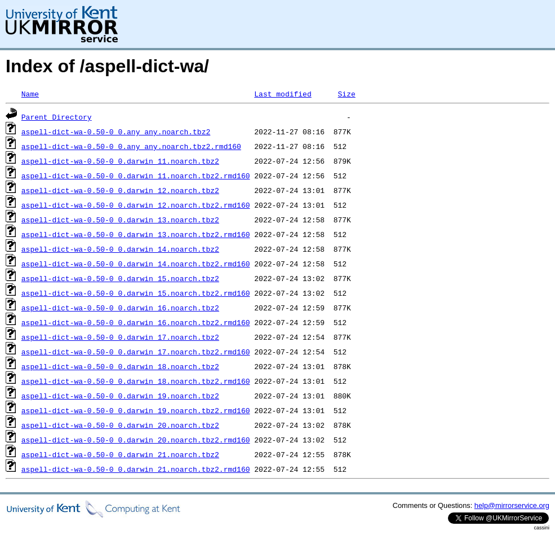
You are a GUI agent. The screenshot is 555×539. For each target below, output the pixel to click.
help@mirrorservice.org (511, 505)
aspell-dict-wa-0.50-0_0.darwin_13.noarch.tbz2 (120, 219)
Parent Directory (56, 117)
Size (346, 94)
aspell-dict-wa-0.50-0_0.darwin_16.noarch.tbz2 (120, 308)
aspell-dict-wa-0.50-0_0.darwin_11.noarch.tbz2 (120, 161)
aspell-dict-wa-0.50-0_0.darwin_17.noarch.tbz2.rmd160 (135, 352)
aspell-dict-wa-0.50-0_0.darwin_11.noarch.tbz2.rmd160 (135, 175)
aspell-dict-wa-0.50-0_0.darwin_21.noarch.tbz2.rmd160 (135, 469)
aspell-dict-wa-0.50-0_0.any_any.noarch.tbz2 (115, 131)
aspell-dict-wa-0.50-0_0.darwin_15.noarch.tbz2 (120, 278)
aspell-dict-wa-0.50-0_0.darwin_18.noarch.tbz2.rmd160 (135, 381)
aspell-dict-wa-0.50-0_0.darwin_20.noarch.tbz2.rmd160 (135, 440)
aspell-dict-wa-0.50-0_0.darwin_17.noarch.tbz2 (120, 337)
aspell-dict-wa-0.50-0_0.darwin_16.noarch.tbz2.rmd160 (135, 322)
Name (30, 94)
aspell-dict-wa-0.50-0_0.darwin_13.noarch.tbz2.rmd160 (135, 234)
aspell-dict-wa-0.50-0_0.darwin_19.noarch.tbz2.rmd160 (135, 410)
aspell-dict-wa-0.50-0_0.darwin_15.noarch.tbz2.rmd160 (135, 293)
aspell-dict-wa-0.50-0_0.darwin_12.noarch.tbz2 (120, 190)
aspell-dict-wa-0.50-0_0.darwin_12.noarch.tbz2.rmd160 (135, 205)
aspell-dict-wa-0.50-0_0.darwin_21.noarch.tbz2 (120, 454)
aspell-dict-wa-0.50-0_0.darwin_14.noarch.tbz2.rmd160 (135, 263)
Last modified (282, 94)
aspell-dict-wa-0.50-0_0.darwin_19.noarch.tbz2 (120, 396)
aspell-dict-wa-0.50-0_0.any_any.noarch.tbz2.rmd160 (131, 146)
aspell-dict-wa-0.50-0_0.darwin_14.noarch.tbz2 (120, 249)
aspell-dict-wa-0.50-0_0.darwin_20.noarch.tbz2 (120, 425)
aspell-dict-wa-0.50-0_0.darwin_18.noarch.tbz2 (120, 366)
